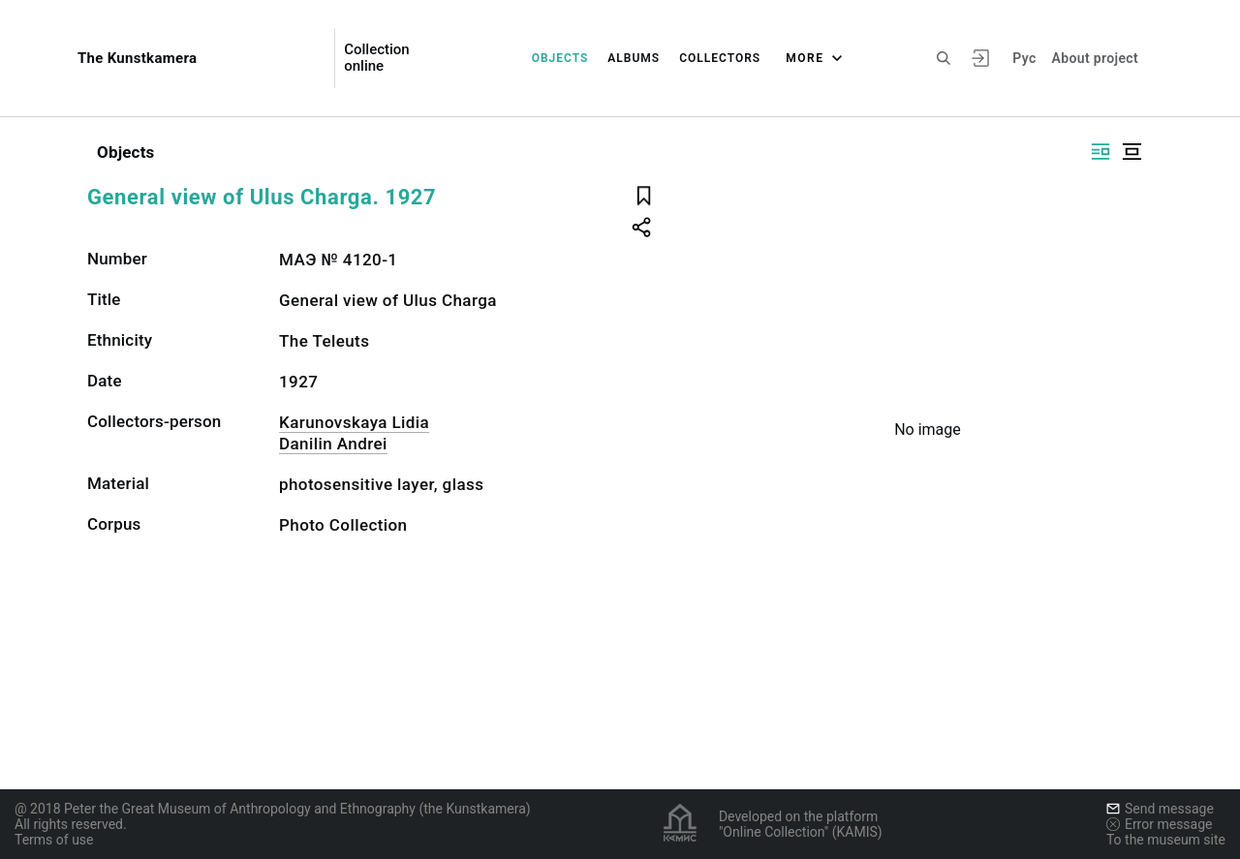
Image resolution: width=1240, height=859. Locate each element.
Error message (1159, 824)
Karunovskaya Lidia (354, 422)
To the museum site (1165, 839)
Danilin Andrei (333, 443)
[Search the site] (943, 58)
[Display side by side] (1100, 151)
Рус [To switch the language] (1024, 58)
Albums (633, 58)
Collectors (719, 58)
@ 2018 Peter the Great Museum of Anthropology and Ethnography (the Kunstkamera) (273, 808)
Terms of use (54, 839)
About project (1095, 58)
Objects (560, 58)
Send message (1160, 808)
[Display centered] (1131, 151)
